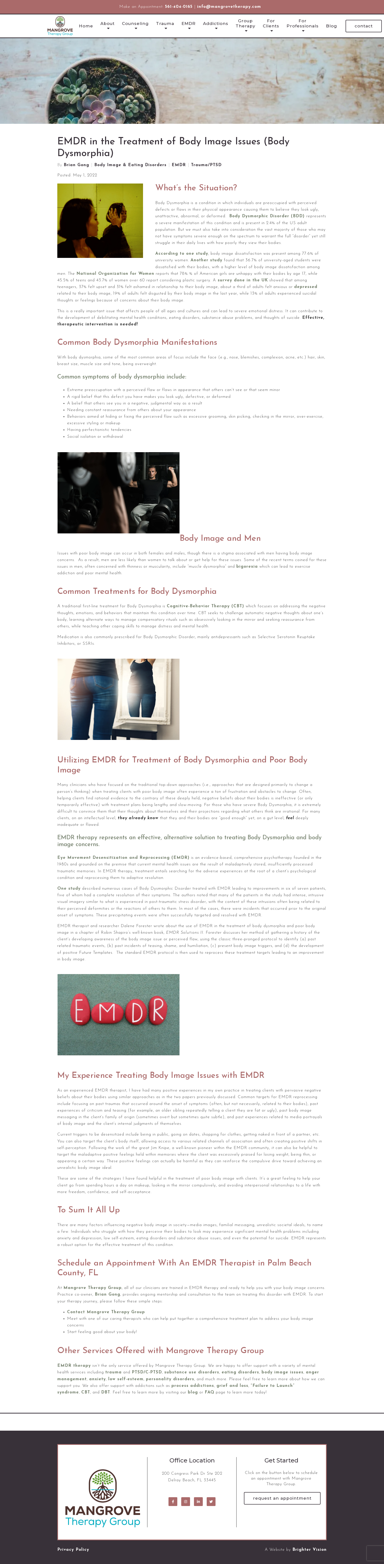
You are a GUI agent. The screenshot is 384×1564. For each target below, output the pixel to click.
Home (86, 25)
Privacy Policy (73, 1550)
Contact (364, 25)
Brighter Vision (309, 1550)
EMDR (188, 23)
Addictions (215, 23)
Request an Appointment (282, 1498)
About (107, 23)
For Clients (271, 23)
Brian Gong (76, 165)
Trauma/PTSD (206, 165)
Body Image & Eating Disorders (130, 165)
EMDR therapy (74, 1366)
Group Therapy (245, 23)
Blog (331, 25)
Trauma (165, 23)
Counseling (135, 23)
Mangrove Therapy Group (92, 1288)
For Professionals (303, 23)
